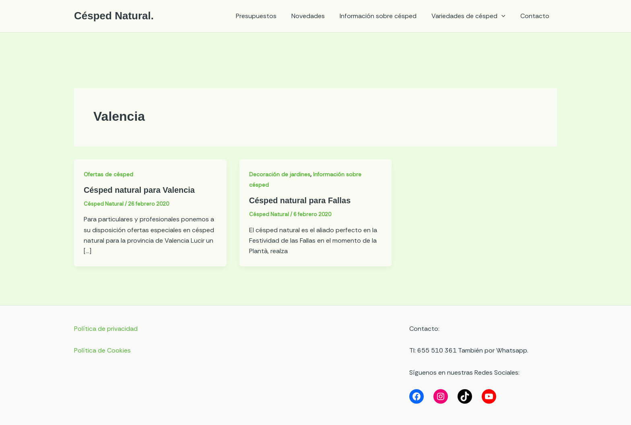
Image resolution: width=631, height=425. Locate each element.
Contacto (536, 16)
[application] (505, 16)
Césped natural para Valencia (140, 190)
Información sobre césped (383, 16)
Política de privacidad (106, 328)
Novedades (315, 16)
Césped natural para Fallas (300, 200)
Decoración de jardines (280, 174)
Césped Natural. (114, 16)
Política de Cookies (102, 350)
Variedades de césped (472, 16)
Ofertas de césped (109, 174)
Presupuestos (265, 16)
